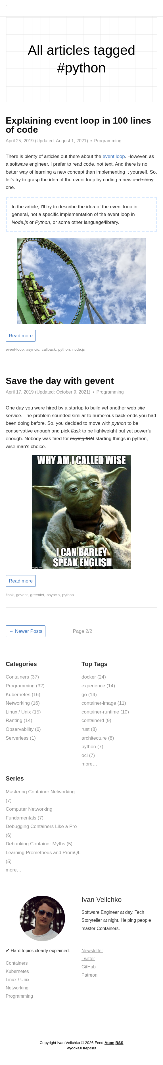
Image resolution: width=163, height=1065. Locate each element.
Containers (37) (22, 677)
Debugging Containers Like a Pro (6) (41, 831)
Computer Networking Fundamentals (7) (29, 813)
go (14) (89, 694)
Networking (17, 987)
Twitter (88, 958)
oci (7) (88, 755)
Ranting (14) (19, 720)
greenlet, (37, 595)
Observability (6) (23, 729)
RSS (119, 1043)
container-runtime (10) (105, 712)
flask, (10, 595)
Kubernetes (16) (23, 694)
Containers (17, 963)
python (68, 595)
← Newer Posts (25, 631)
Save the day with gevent (60, 381)
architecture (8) (98, 738)
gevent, (22, 595)
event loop (114, 156)
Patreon (89, 975)
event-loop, (15, 349)
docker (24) (94, 677)
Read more (21, 335)
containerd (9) (96, 720)
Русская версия (81, 1048)
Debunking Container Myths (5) (39, 843)
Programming (108, 140)
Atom (109, 1043)
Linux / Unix (18, 979)
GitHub (89, 966)
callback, (49, 349)
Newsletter (92, 950)
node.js (78, 349)
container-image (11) (104, 703)
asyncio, (33, 349)
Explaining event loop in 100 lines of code (78, 125)
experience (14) (98, 685)
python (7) (92, 746)
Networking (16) (23, 703)
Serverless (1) (21, 738)
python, (64, 349)
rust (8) (89, 729)
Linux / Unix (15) (23, 712)
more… (89, 764)
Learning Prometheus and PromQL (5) (43, 857)
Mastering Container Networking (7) (40, 796)
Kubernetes (17, 971)
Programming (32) (25, 685)
